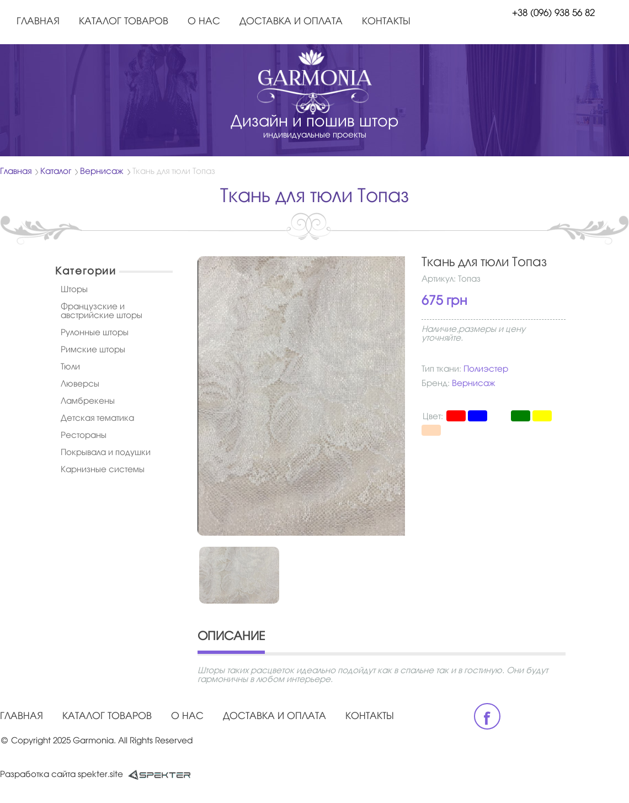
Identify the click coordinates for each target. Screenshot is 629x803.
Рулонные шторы (95, 333)
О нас (204, 22)
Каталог (55, 172)
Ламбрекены (88, 401)
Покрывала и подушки (106, 453)
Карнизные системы (103, 470)
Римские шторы (93, 350)
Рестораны (83, 436)
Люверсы (80, 384)
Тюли (70, 367)
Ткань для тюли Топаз (173, 172)
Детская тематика (97, 418)
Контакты (386, 22)
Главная (38, 22)
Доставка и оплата (291, 22)
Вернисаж (102, 172)
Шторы (74, 290)
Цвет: (433, 417)
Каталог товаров (123, 22)
